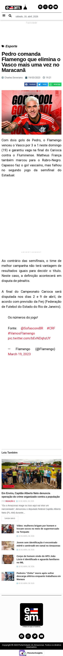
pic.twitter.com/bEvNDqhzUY (29, 338)
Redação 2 (10, 501)
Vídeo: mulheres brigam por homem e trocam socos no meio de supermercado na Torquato (38, 528)
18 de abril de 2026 (25, 501)
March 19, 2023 (19, 354)
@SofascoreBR (32, 328)
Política (8, 486)
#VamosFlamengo (21, 333)
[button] (4, 15)
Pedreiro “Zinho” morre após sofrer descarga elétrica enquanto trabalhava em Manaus (39, 576)
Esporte (11, 46)
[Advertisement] (31, 217)
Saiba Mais (10, 518)
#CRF (51, 328)
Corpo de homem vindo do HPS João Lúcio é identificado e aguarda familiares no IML (38, 559)
